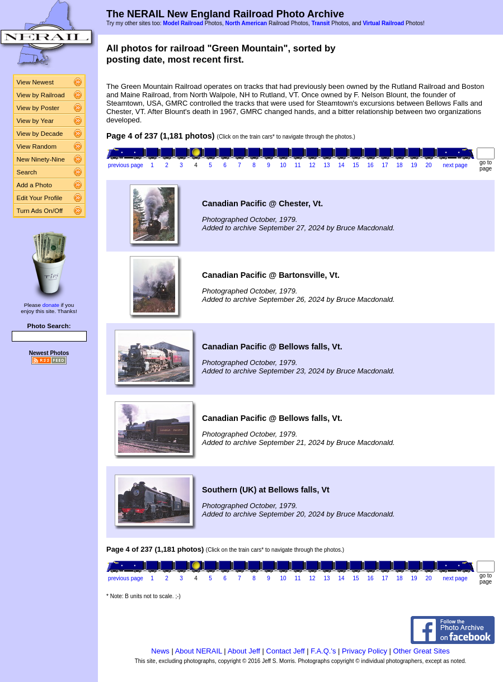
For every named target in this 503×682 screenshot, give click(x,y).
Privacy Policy (364, 651)
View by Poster (38, 108)
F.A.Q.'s (323, 651)
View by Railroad (41, 95)
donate (51, 305)
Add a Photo (34, 185)
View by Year (35, 120)
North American (246, 23)
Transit (321, 23)
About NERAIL (198, 651)
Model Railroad (183, 23)
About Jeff (244, 651)
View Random (37, 146)
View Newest (35, 82)
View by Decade (40, 133)
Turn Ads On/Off (40, 210)
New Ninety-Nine (41, 159)
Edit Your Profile (40, 198)
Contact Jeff (285, 651)
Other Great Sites (421, 651)
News (160, 651)
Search (27, 172)
